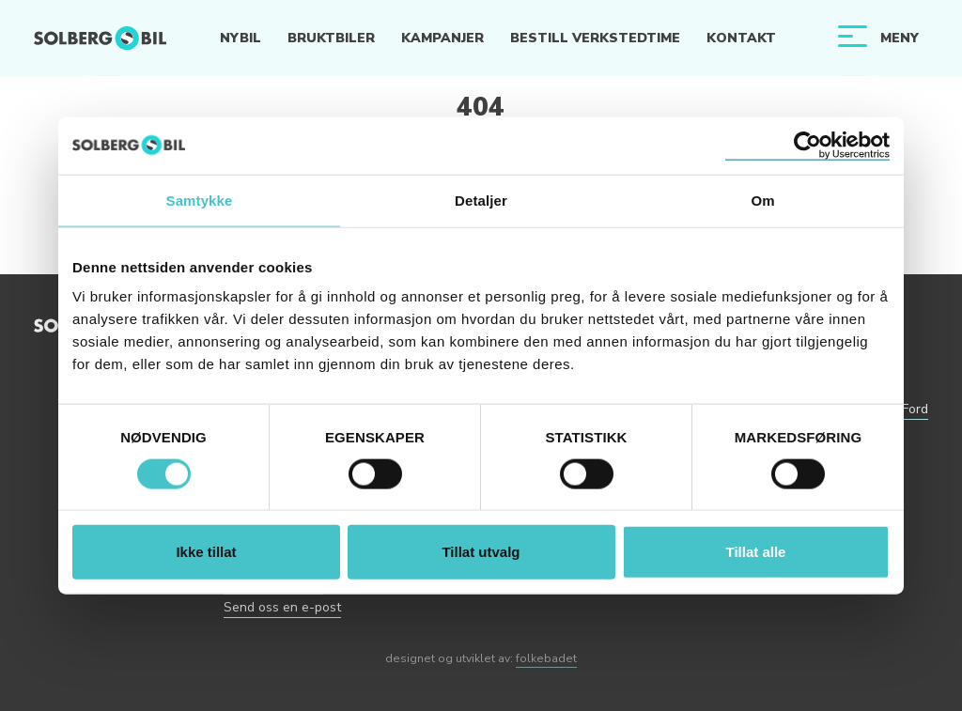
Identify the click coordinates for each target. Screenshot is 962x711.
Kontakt (741, 38)
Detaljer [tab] (481, 200)
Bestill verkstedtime (595, 38)
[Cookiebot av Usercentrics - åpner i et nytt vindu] (807, 145)
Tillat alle (756, 552)
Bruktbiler (331, 38)
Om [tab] (762, 200)
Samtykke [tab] (199, 200)
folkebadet (546, 658)
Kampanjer (442, 38)
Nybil (240, 38)
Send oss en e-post (282, 607)
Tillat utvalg (481, 552)
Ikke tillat (206, 552)
